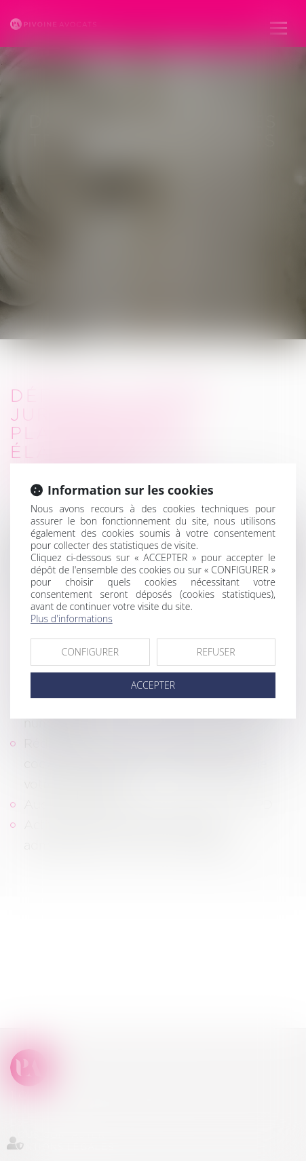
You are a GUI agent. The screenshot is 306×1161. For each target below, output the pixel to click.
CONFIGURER (90, 651)
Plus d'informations (72, 618)
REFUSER (216, 651)
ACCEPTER (153, 685)
